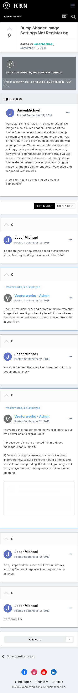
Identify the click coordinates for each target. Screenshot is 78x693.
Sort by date (65, 206)
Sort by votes (44, 206)
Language (23, 681)
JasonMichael (43, 44)
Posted (34, 115)
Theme (41, 681)
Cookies (57, 681)
